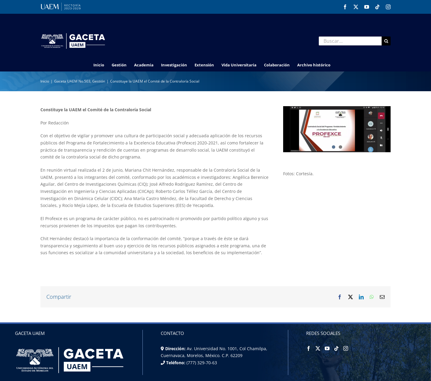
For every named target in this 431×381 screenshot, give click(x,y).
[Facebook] (308, 348)
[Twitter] (317, 348)
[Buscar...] (350, 40)
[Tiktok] (336, 348)
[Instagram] (345, 348)
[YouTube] (327, 348)
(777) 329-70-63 (201, 362)
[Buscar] (386, 40)
